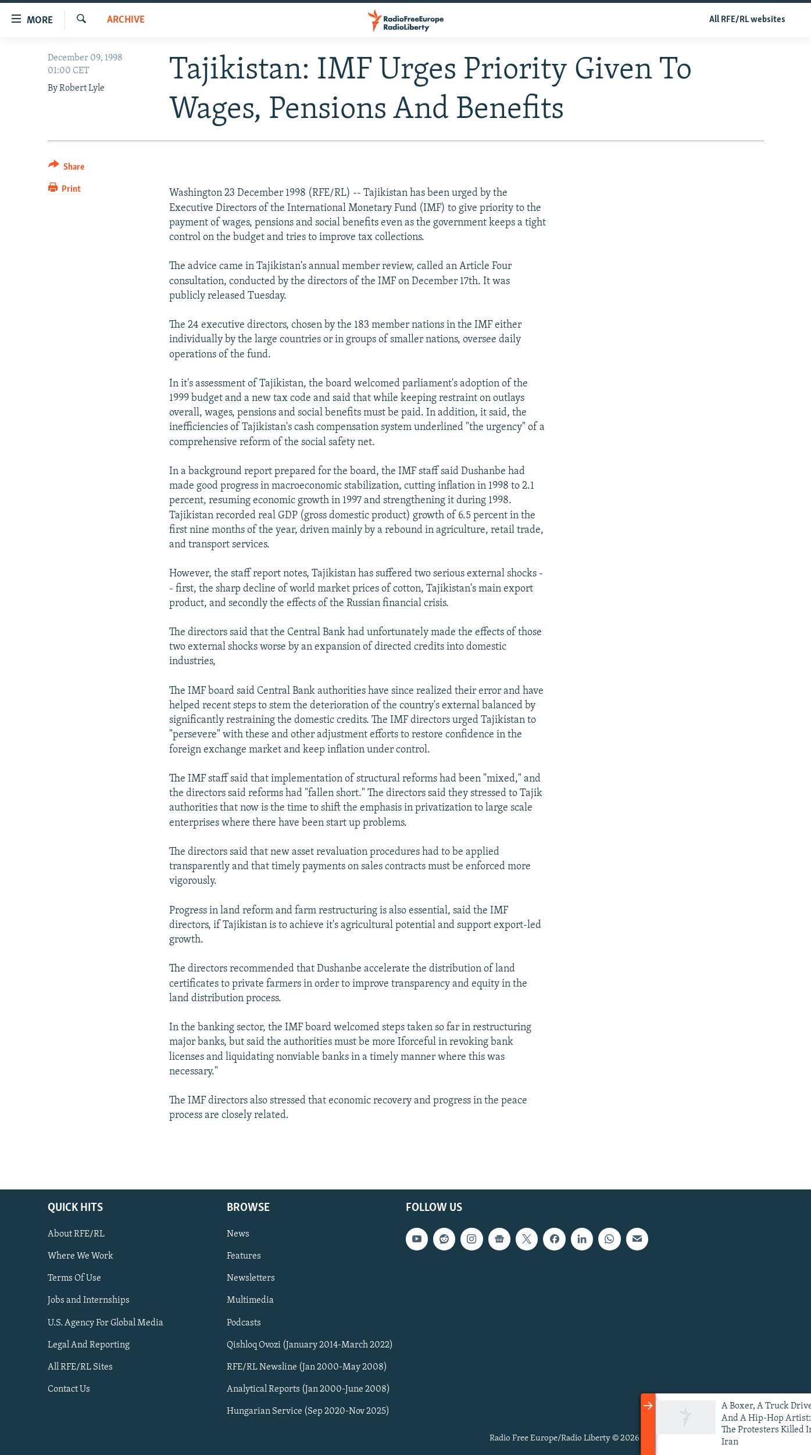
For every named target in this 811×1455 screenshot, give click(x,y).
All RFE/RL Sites (80, 1366)
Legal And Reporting (89, 1344)
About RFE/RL (76, 1234)
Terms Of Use (74, 1278)
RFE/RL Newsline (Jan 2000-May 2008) (307, 1366)
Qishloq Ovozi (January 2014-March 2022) (310, 1344)
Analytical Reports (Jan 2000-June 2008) (308, 1388)
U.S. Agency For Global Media (105, 1322)
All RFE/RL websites (747, 19)
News (238, 1234)
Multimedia (250, 1300)
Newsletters (251, 1278)
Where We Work (80, 1256)
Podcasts (244, 1322)
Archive (126, 20)
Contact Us (69, 1388)
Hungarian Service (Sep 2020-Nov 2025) (308, 1410)
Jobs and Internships (89, 1300)
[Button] (66, 169)
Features (244, 1256)
